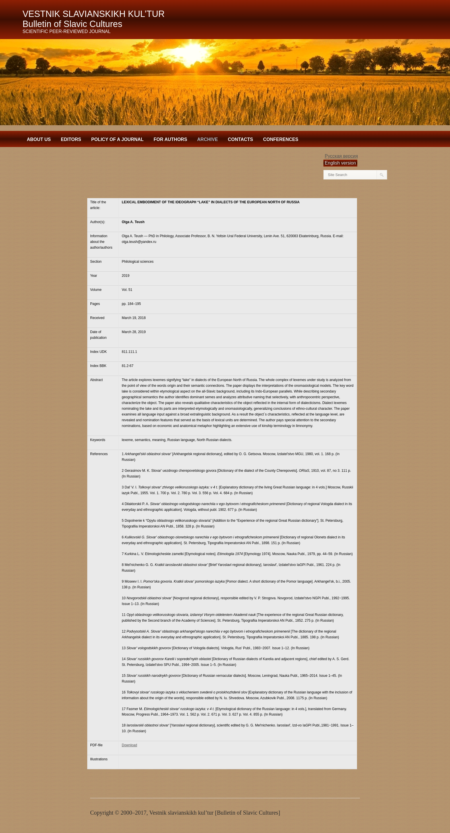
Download (129, 745)
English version (340, 163)
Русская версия (341, 156)
